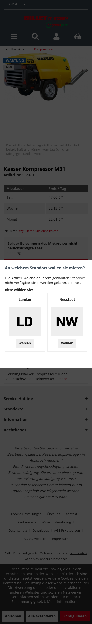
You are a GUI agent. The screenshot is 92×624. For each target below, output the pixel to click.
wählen (25, 343)
